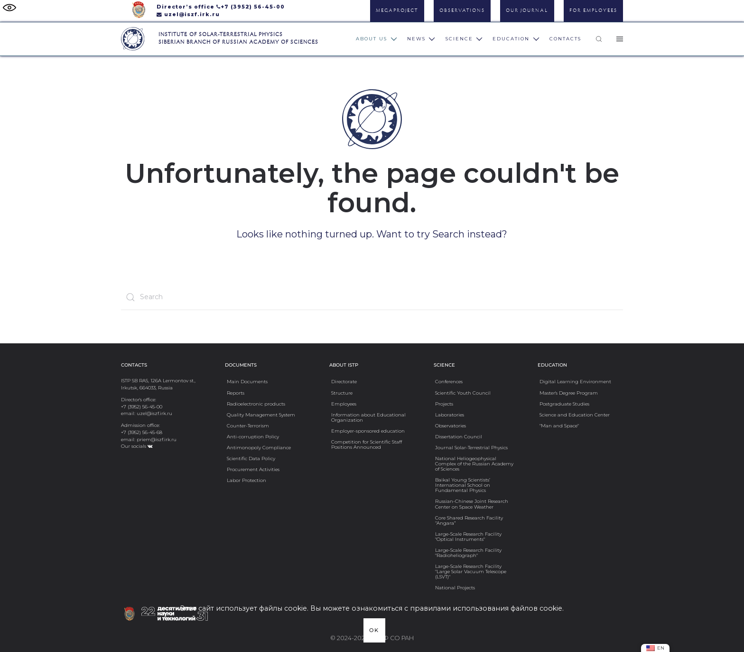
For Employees (593, 11)
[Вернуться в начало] (132, 39)
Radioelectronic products (256, 403)
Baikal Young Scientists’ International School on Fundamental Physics (462, 485)
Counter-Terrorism (248, 425)
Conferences (449, 381)
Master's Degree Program (568, 393)
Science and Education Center (574, 414)
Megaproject (397, 11)
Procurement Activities (253, 469)
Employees (343, 403)
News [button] (421, 39)
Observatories (450, 425)
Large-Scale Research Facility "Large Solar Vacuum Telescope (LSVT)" (470, 571)
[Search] (372, 297)
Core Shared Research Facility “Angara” (469, 520)
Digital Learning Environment (575, 381)
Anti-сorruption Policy (253, 436)
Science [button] (464, 39)
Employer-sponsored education (368, 431)
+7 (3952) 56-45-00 (253, 7)
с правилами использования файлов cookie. (484, 608)
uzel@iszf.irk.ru (192, 14)
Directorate (344, 381)
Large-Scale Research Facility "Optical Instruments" (468, 536)
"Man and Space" (559, 425)
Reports (235, 393)
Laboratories (449, 414)
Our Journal (527, 11)
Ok (374, 630)
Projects (444, 403)
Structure (342, 393)
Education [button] (516, 39)
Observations (462, 11)
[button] (598, 39)
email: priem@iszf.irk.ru (149, 439)
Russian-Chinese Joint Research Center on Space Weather (471, 503)
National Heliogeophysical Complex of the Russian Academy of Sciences (474, 463)
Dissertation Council (458, 436)
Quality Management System (261, 414)
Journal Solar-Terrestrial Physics (471, 447)
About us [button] (376, 39)
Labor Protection (246, 480)
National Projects (455, 587)
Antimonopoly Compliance (259, 447)
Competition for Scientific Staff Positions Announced (366, 444)
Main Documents (247, 381)
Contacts (565, 38)
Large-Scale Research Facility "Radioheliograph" (468, 552)
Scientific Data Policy (251, 458)
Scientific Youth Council (463, 393)
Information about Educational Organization (368, 417)
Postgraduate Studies (564, 403)
